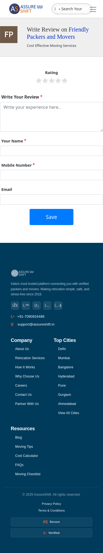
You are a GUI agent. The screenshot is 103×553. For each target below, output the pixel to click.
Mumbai (64, 358)
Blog (18, 437)
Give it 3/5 (51, 80)
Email (6, 189)
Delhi (62, 349)
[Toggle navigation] (93, 9)
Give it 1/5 (38, 80)
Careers (21, 385)
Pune (62, 385)
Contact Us (23, 395)
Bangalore (65, 367)
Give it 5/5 (64, 80)
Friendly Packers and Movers (58, 33)
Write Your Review (20, 97)
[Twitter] (26, 305)
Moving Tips (24, 447)
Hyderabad (66, 376)
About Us (22, 349)
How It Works (25, 367)
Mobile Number (16, 165)
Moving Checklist (28, 474)
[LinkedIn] (36, 305)
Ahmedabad (67, 404)
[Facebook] (15, 305)
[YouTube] (58, 305)
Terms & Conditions (51, 510)
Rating (51, 72)
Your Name (12, 141)
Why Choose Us (27, 376)
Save (51, 216)
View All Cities (68, 413)
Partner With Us (27, 404)
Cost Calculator (26, 456)
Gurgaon (64, 395)
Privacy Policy (51, 503)
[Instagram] (47, 305)
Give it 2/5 (45, 80)
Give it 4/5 (58, 80)
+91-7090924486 (30, 316)
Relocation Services (30, 358)
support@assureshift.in (36, 324)
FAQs (19, 465)
